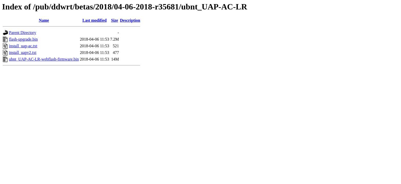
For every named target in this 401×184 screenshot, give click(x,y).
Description (130, 20)
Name (44, 20)
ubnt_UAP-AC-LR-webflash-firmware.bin (44, 59)
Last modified (94, 20)
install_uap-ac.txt (23, 46)
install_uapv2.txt (22, 52)
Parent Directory (22, 32)
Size (114, 20)
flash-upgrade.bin (23, 39)
